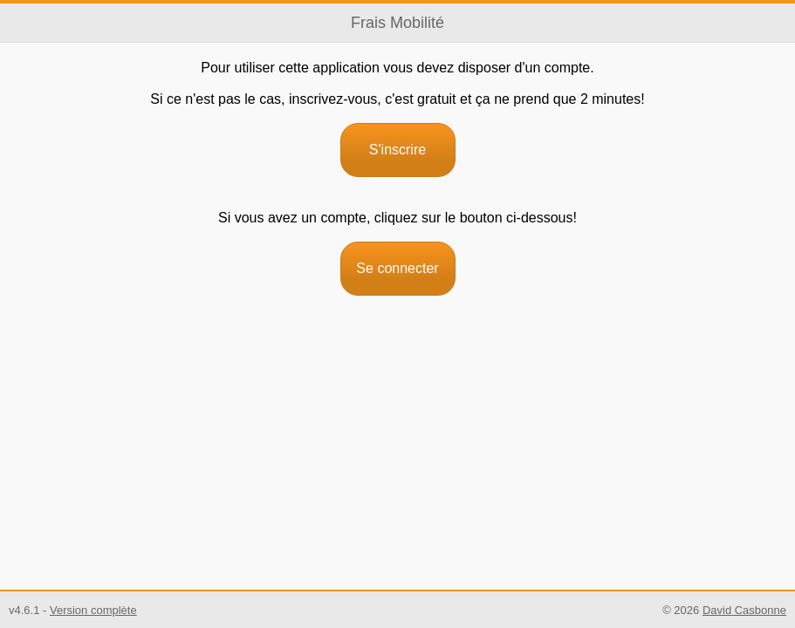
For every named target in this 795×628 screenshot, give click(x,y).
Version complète (93, 610)
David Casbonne (744, 610)
